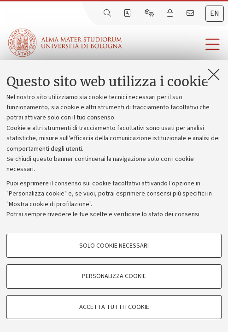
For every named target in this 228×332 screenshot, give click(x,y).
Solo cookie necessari (114, 245)
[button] (175, 44)
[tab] (214, 14)
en (214, 13)
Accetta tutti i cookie (114, 307)
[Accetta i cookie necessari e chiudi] (213, 74)
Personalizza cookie (114, 276)
